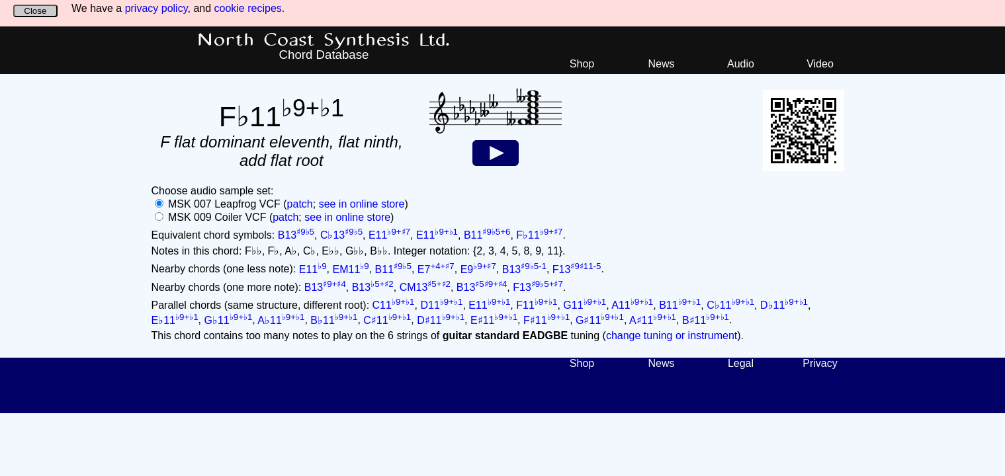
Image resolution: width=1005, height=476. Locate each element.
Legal (741, 363)
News (661, 63)
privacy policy (156, 8)
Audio (740, 63)
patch (300, 204)
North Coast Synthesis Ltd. (324, 40)
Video (820, 63)
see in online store (362, 204)
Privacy (820, 363)
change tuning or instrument (671, 335)
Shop (582, 63)
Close (35, 11)
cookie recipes (248, 8)
